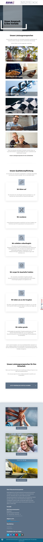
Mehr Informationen (21, 428)
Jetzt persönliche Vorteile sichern (20, 385)
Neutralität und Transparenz (14, 59)
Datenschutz (9, 528)
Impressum (9, 527)
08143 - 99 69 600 (26, 2)
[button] (2, 540)
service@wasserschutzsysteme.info (14, 516)
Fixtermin (8, 111)
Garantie (8, 128)
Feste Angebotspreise (12, 94)
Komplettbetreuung (11, 145)
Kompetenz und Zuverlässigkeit (14, 76)
